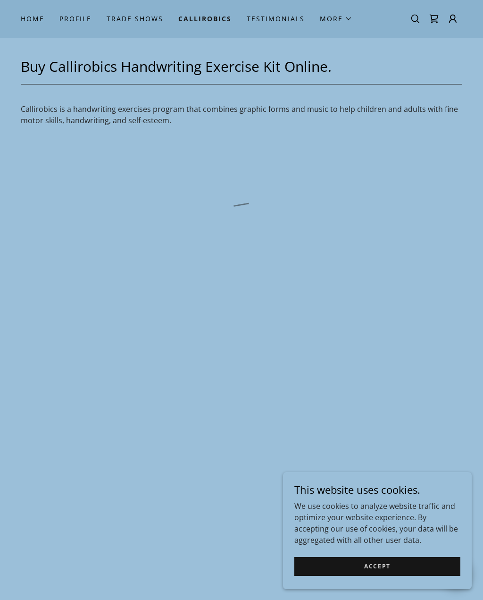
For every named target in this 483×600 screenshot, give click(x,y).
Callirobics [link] (205, 18)
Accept (377, 566)
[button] (336, 19)
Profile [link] (75, 18)
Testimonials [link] (276, 18)
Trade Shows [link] (135, 18)
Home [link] (32, 18)
